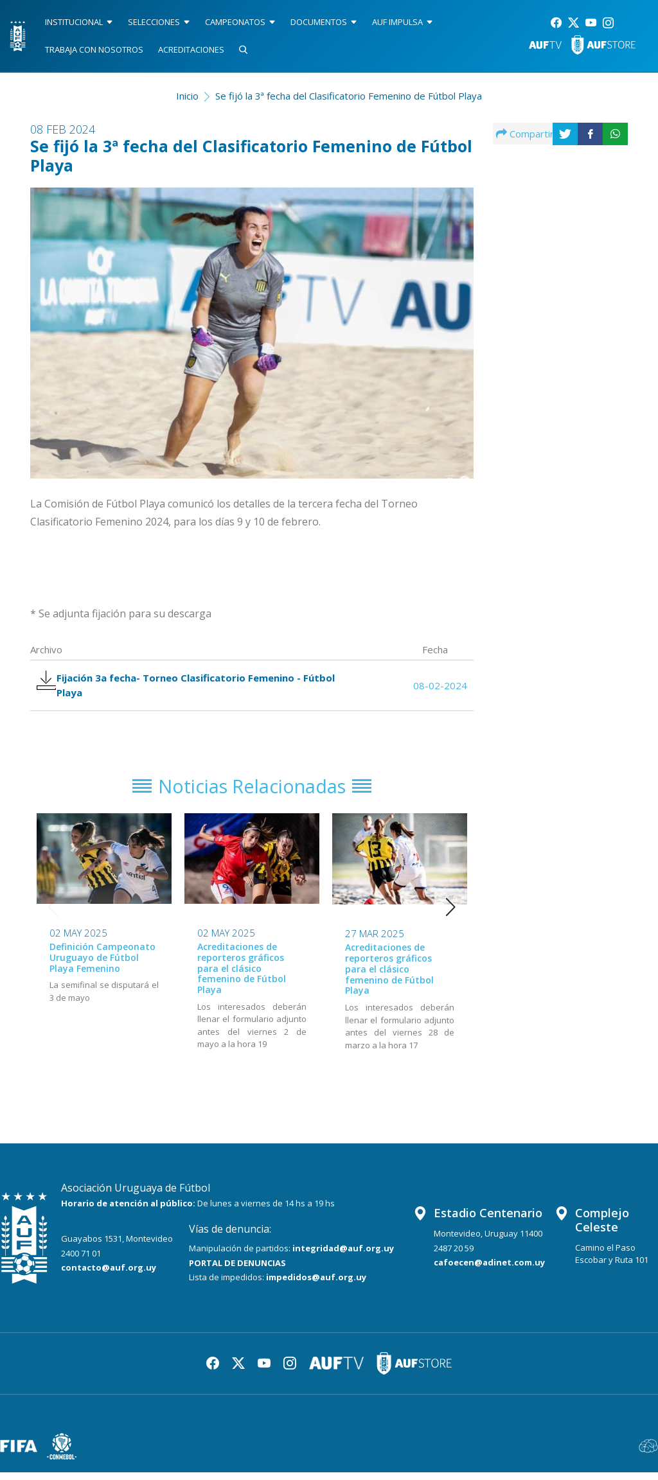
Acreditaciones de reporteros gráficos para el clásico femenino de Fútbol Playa (241, 976)
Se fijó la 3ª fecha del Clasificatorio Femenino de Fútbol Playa (348, 95)
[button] (450, 915)
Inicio (187, 95)
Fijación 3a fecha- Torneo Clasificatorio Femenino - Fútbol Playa (192, 687)
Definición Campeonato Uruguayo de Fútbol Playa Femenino (102, 966)
